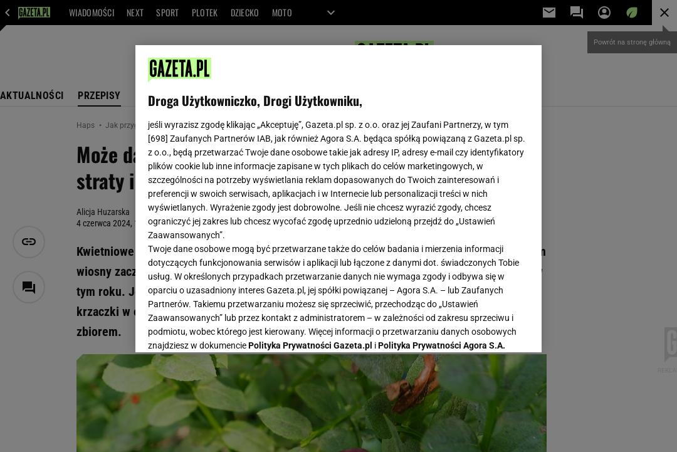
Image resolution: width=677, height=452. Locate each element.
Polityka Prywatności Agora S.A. (441, 193)
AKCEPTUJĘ (486, 328)
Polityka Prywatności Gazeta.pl (310, 193)
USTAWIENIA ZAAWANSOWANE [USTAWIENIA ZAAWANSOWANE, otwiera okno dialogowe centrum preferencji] (230, 327)
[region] (338, 198)
